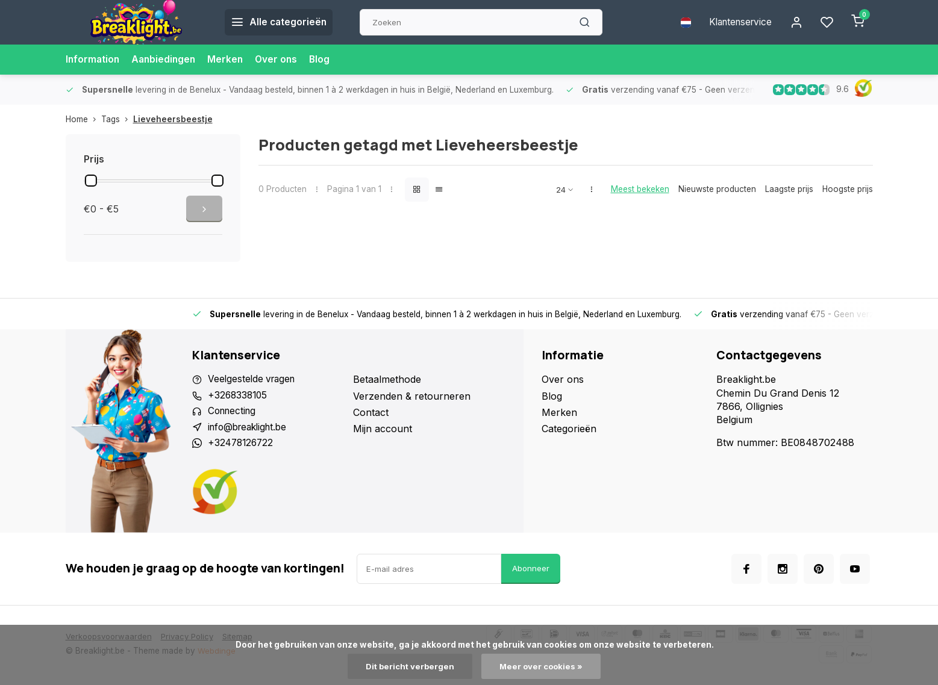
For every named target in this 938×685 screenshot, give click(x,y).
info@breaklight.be (250, 429)
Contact (371, 412)
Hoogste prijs (847, 189)
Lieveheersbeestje (173, 119)
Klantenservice (736, 22)
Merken (229, 60)
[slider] (91, 181)
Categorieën (569, 429)
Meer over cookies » (542, 666)
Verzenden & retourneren (412, 396)
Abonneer (530, 571)
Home (83, 119)
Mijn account (382, 429)
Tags (117, 119)
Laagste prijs (789, 189)
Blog (325, 60)
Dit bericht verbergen (408, 666)
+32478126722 (242, 445)
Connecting (234, 412)
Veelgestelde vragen (253, 379)
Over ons (281, 60)
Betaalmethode (387, 379)
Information (93, 60)
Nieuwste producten (717, 189)
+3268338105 (239, 396)
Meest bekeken (640, 189)
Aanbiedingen (166, 60)
